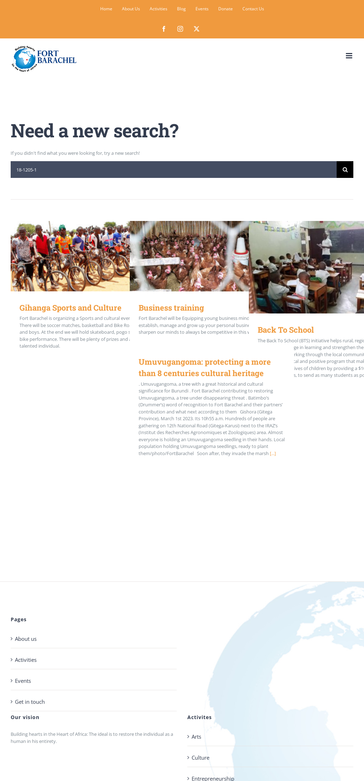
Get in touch (30, 701)
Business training (171, 307)
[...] (273, 453)
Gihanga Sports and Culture (71, 307)
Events (23, 680)
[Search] (345, 169)
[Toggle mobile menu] (349, 55)
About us (26, 638)
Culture (200, 757)
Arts (196, 736)
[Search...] (174, 169)
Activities (26, 659)
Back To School (286, 329)
